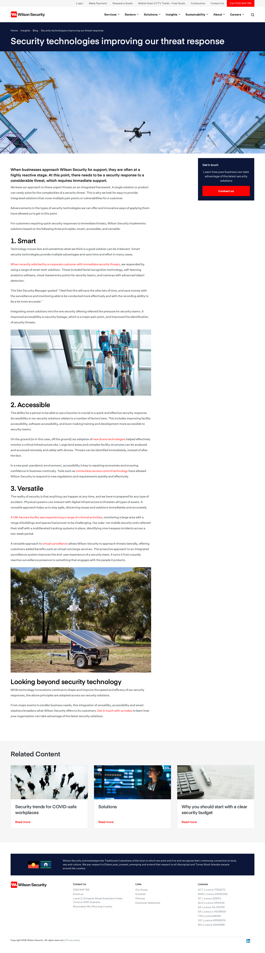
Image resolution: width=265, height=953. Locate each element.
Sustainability (197, 14)
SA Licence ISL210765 (211, 907)
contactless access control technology (102, 471)
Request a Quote (122, 3)
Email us (78, 894)
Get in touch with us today (114, 710)
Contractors (198, 3)
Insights (173, 14)
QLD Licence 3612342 (211, 902)
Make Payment (98, 3)
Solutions (152, 14)
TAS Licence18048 (209, 915)
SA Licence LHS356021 (212, 911)
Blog (35, 30)
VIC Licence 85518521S (212, 920)
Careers (237, 14)
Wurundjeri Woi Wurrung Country (92, 906)
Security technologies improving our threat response (72, 30)
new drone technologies (109, 439)
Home (14, 30)
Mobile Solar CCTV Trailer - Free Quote (161, 3)
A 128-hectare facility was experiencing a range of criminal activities (56, 517)
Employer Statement (147, 902)
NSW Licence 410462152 (213, 894)
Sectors (132, 14)
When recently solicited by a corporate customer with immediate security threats (65, 264)
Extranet (140, 894)
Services (112, 14)
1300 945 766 (81, 889)
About (219, 14)
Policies (140, 898)
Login (79, 3)
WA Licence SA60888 (211, 924)
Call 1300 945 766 (240, 3)
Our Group (141, 889)
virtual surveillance (55, 543)
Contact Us (217, 3)
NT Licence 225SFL (210, 898)
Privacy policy (73, 940)
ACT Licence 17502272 (211, 889)
